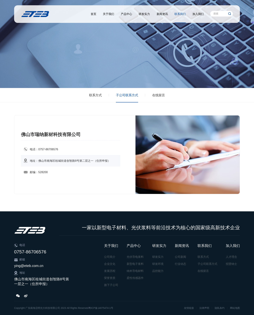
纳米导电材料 (135, 270)
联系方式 (95, 95)
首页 (93, 13)
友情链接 (189, 308)
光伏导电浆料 (135, 256)
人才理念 (231, 256)
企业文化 (109, 263)
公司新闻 (180, 256)
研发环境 (158, 263)
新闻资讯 (162, 13)
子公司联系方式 (127, 95)
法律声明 (204, 308)
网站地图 (235, 308)
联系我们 (180, 13)
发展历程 (109, 270)
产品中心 (126, 13)
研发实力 (144, 13)
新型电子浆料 (135, 263)
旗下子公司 (111, 285)
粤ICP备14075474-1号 (101, 308)
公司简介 (109, 256)
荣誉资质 (109, 277)
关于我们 (108, 13)
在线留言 (158, 95)
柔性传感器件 (135, 277)
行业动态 (180, 263)
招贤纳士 (231, 263)
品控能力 (158, 270)
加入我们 (198, 13)
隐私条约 (220, 308)
